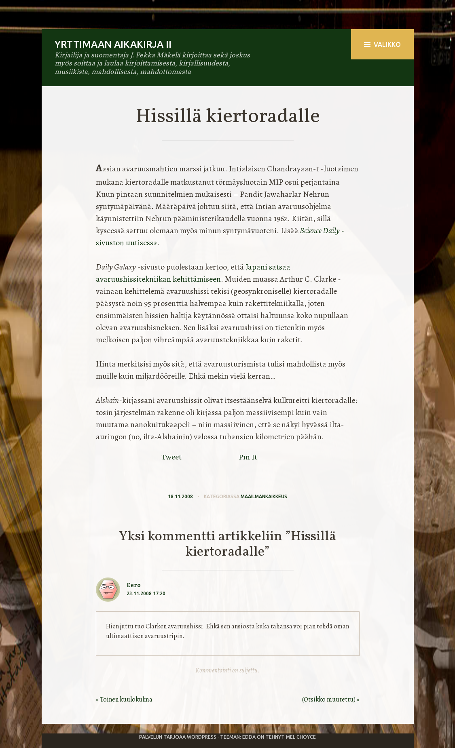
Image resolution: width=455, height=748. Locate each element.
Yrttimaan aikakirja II (113, 44)
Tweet (171, 456)
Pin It (248, 456)
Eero (134, 585)
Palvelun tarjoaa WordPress (177, 737)
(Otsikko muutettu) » (331, 699)
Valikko (382, 44)
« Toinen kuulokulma (124, 699)
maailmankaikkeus (264, 496)
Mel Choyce (301, 737)
